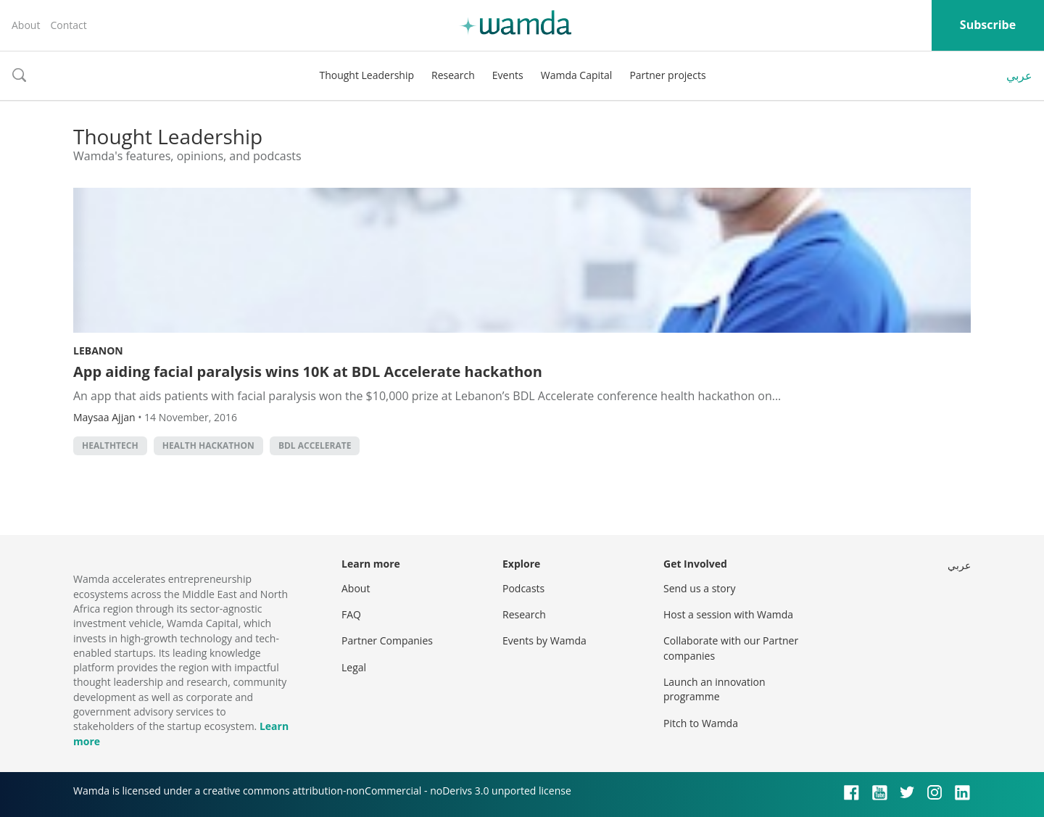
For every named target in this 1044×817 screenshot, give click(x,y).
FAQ (351, 614)
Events (507, 75)
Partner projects (667, 75)
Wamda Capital (577, 75)
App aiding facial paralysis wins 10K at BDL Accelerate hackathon (307, 371)
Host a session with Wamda (728, 614)
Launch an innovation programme (714, 689)
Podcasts (523, 588)
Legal (353, 667)
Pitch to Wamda (700, 723)
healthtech (110, 445)
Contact (68, 25)
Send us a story (699, 588)
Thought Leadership (366, 75)
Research (453, 75)
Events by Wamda (544, 640)
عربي (1019, 75)
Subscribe (988, 25)
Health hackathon (208, 445)
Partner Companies (387, 640)
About (26, 25)
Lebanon (98, 350)
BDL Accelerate (315, 445)
